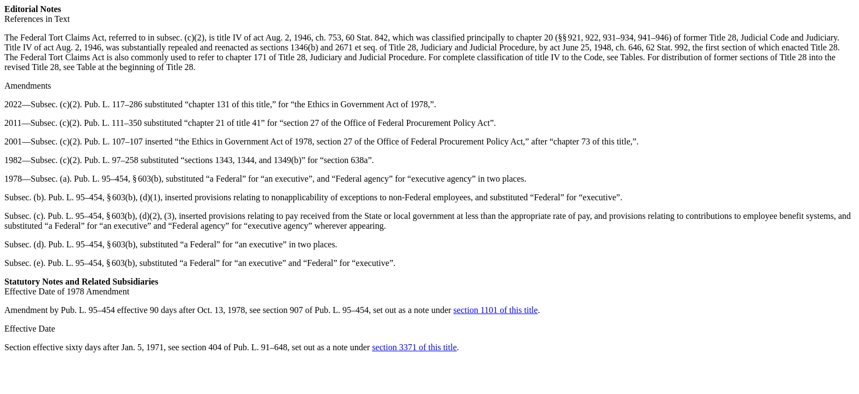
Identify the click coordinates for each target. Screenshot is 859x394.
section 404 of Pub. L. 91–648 (234, 347)
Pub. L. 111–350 (112, 123)
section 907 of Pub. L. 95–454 (316, 310)
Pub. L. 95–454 (88, 310)
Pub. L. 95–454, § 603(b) (117, 178)
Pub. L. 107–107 (113, 141)
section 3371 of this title (414, 347)
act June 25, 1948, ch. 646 (596, 47)
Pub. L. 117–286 (113, 104)
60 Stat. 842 (367, 37)
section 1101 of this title (496, 310)
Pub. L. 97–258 (111, 160)
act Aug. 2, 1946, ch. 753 (297, 37)
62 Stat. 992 (667, 47)
